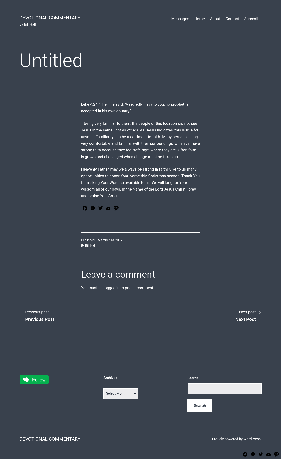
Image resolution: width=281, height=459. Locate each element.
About (215, 18)
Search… (194, 378)
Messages (180, 18)
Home (199, 18)
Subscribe (252, 18)
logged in (111, 287)
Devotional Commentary (50, 18)
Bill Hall (90, 245)
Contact (232, 18)
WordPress (252, 439)
